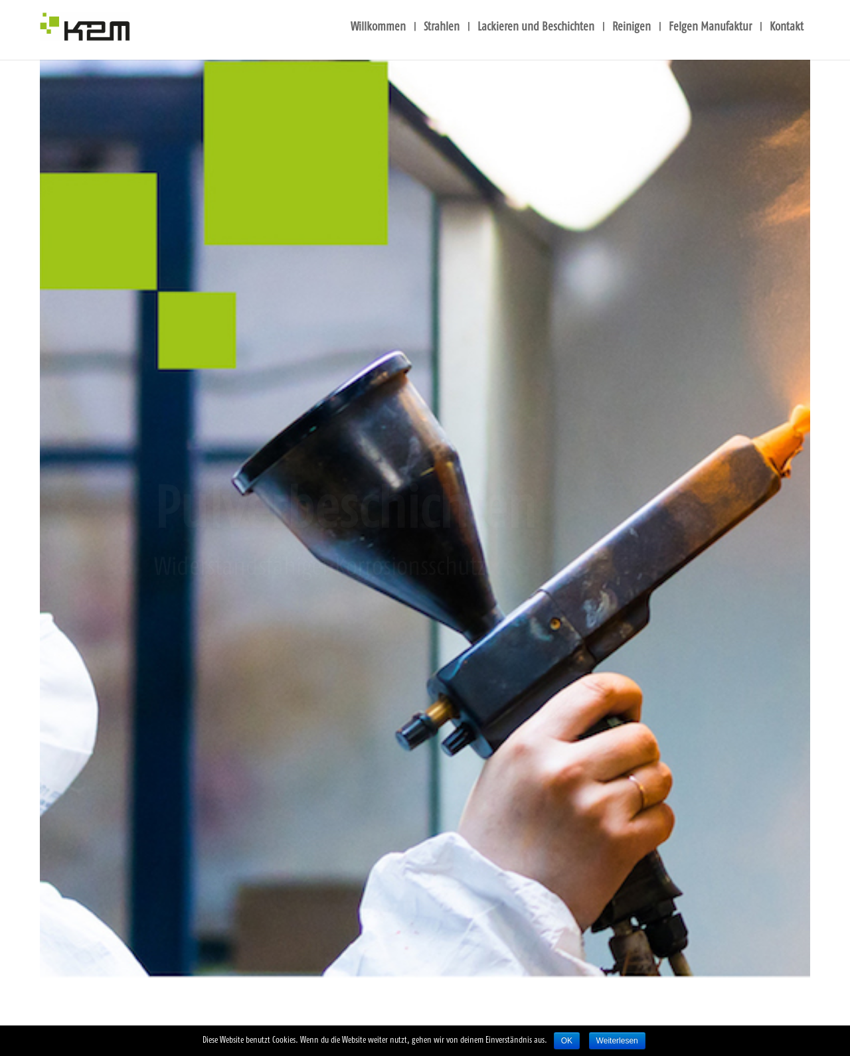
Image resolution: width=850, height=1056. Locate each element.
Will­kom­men (378, 27)
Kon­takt (787, 27)
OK (566, 1040)
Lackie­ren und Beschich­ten (535, 27)
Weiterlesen (617, 1040)
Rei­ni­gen (631, 27)
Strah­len (442, 27)
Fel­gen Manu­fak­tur (710, 27)
